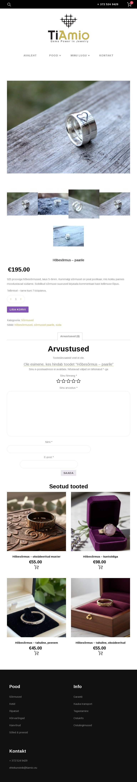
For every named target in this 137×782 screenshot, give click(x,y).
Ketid (12, 703)
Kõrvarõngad (17, 718)
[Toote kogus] (16, 299)
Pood (53, 55)
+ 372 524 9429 (107, 4)
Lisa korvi (18, 309)
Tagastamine (80, 710)
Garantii (77, 696)
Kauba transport (82, 703)
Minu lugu (79, 55)
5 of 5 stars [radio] (78, 381)
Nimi (48, 441)
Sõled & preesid (18, 732)
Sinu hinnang (68, 375)
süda (58, 324)
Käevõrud (15, 725)
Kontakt (106, 55)
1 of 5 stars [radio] (58, 381)
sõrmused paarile (44, 324)
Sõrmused (27, 320)
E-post (49, 457)
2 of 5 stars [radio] (63, 381)
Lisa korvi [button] (36, 567)
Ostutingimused (82, 725)
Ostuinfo (78, 718)
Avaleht (30, 55)
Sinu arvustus (69, 387)
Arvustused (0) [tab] (70, 336)
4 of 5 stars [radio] (73, 381)
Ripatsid (14, 710)
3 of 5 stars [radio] (68, 381)
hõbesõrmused (23, 324)
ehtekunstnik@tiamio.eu (23, 767)
